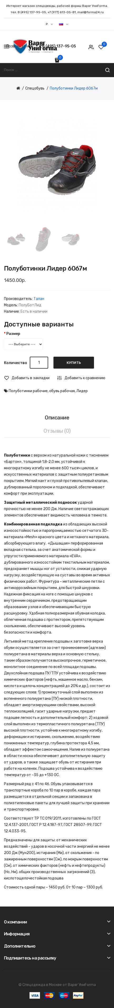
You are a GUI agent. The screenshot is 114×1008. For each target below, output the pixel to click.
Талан (38, 299)
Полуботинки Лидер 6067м (74, 88)
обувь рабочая (62, 391)
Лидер (82, 391)
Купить (74, 363)
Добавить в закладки (30, 378)
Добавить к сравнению (85, 378)
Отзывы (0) (57, 431)
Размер (13, 333)
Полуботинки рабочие (28, 391)
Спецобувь (34, 88)
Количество (15, 363)
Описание (57, 417)
